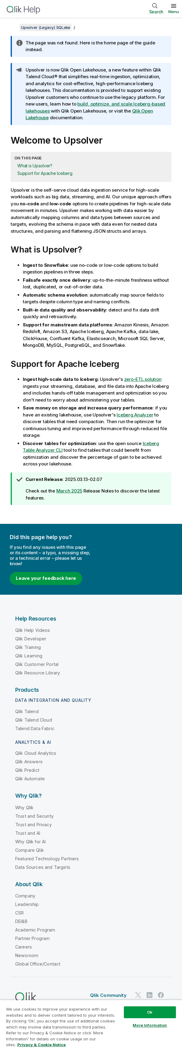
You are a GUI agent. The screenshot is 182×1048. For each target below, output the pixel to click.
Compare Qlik (29, 850)
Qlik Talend (27, 711)
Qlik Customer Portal (36, 664)
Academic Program (35, 929)
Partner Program (32, 938)
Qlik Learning (28, 655)
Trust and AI (27, 833)
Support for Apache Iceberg (44, 173)
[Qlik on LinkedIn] (149, 995)
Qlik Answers (29, 761)
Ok (149, 1012)
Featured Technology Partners (47, 858)
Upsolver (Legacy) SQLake (45, 27)
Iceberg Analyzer (135, 415)
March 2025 (69, 491)
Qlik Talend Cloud (33, 719)
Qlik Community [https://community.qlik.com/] (108, 995)
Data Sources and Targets (42, 867)
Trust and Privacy (33, 824)
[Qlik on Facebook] (161, 995)
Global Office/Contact (37, 963)
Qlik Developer (30, 638)
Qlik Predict (27, 770)
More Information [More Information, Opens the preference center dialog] (150, 1025)
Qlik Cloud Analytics (35, 753)
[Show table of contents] (12, 27)
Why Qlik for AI (30, 841)
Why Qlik (24, 807)
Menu (173, 11)
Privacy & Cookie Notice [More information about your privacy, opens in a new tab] (41, 1044)
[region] (91, 1024)
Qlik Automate (30, 778)
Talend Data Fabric (34, 728)
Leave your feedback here (46, 578)
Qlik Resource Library (37, 672)
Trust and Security (34, 816)
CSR (19, 912)
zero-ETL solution (143, 379)
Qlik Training (28, 647)
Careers (23, 946)
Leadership (27, 904)
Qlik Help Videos (32, 630)
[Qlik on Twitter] (138, 995)
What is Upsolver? (34, 165)
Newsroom (26, 955)
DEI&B (21, 921)
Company (25, 895)
